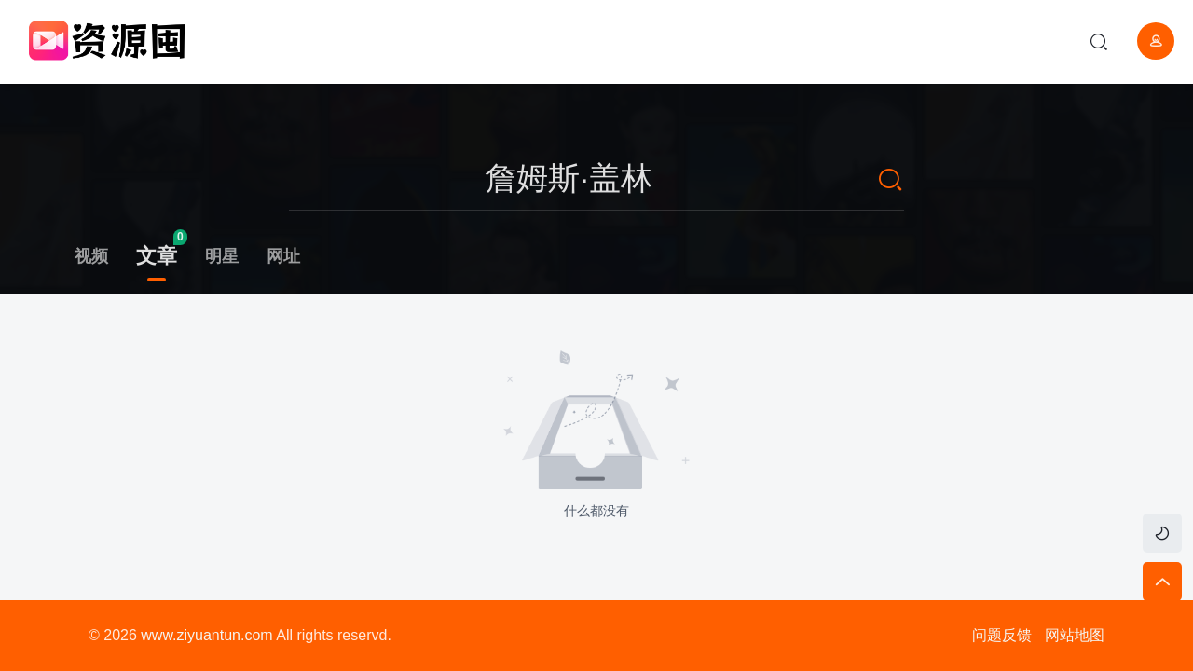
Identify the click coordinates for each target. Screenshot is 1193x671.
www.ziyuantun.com (206, 635)
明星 (222, 256)
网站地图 (1074, 635)
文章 (156, 255)
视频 (91, 256)
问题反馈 (1002, 635)
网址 (283, 256)
